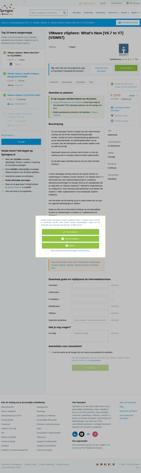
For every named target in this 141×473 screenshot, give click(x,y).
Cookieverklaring (83, 251)
